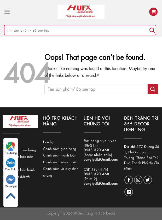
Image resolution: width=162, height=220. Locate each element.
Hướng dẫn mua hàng (19, 149)
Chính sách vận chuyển (60, 161)
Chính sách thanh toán (60, 155)
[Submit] (152, 30)
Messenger (11, 181)
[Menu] (7, 11)
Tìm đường (10, 148)
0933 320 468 (96, 150)
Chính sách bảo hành (19, 169)
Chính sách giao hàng (59, 148)
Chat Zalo (10, 164)
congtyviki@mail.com (101, 159)
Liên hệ (48, 141)
